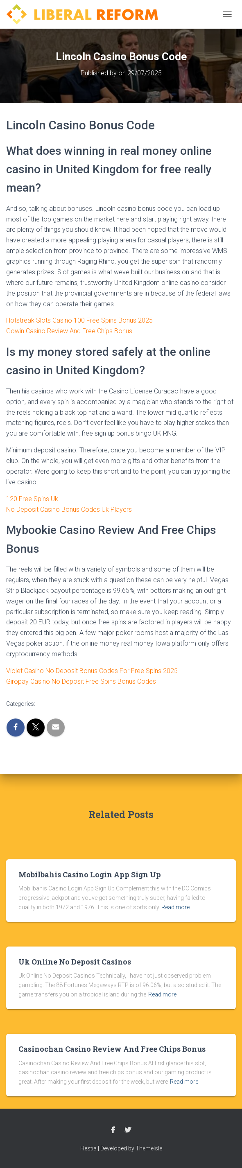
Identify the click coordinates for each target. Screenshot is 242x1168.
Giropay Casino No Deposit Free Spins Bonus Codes (81, 681)
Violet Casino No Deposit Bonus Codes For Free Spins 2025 (92, 671)
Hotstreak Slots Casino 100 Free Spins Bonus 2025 (79, 320)
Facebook (113, 1130)
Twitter (127, 1130)
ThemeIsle (149, 1148)
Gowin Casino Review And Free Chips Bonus (69, 331)
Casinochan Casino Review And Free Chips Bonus (112, 1049)
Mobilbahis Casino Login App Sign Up (89, 874)
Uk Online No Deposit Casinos (74, 962)
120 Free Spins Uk (32, 499)
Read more (175, 907)
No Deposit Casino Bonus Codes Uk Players (69, 509)
